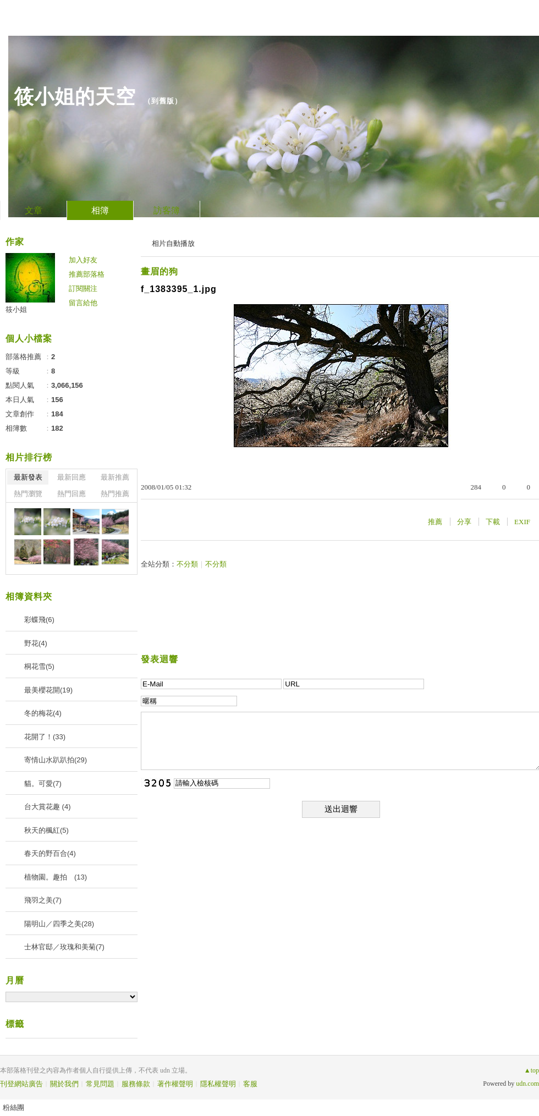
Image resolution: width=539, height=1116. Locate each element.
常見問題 (100, 1084)
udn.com (527, 1083)
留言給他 (83, 303)
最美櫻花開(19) (48, 690)
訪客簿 (166, 210)
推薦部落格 (87, 274)
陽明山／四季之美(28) (59, 924)
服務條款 (136, 1084)
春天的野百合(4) (50, 853)
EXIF (522, 522)
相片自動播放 (173, 243)
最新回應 (71, 477)
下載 (493, 522)
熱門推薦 (115, 494)
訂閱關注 (83, 288)
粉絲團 (13, 1107)
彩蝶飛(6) (39, 619)
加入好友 (83, 260)
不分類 (187, 564)
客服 (250, 1084)
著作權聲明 (175, 1084)
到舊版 (162, 101)
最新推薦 (115, 477)
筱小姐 (16, 309)
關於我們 (64, 1084)
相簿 (100, 210)
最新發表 (28, 477)
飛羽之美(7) (43, 900)
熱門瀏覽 (28, 494)
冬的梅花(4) (43, 713)
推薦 (435, 522)
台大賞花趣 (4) (47, 806)
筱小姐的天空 (75, 96)
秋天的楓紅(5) (46, 830)
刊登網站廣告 (21, 1084)
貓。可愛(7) (43, 783)
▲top (531, 1070)
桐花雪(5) (39, 666)
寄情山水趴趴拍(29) (55, 760)
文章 (33, 210)
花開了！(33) (44, 737)
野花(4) (35, 643)
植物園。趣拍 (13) (55, 877)
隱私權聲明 (218, 1084)
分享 (464, 522)
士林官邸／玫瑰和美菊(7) (64, 947)
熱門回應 (71, 494)
